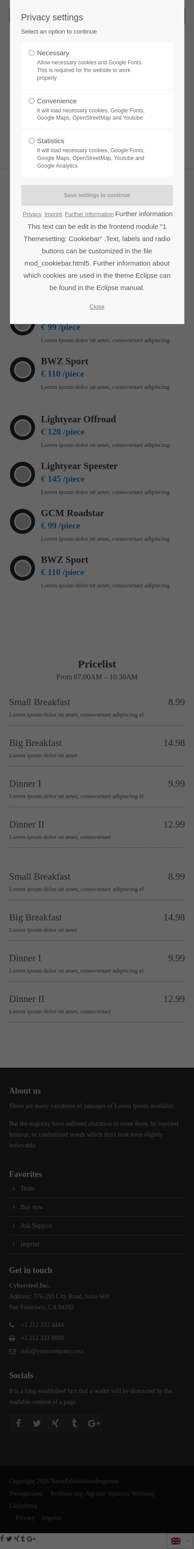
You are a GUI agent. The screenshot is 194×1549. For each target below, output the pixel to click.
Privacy (32, 214)
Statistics (94, 153)
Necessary (94, 65)
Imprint (53, 214)
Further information (89, 214)
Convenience (94, 109)
